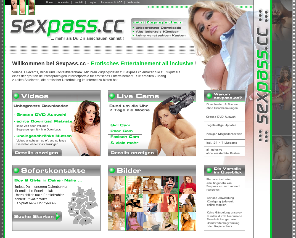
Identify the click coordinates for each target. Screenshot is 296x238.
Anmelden (63, 2)
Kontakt (79, 2)
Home (49, 2)
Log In (92, 2)
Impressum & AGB (111, 2)
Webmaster (134, 2)
